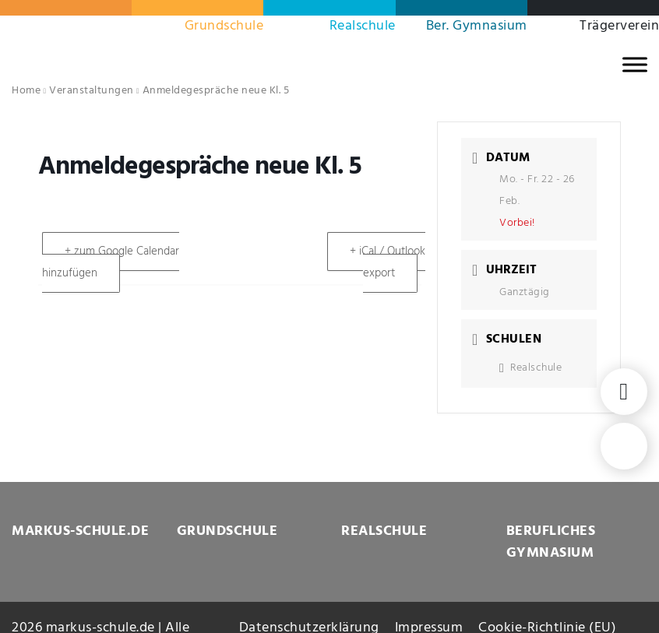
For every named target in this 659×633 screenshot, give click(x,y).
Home (26, 91)
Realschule (363, 26)
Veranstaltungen (91, 91)
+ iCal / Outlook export (387, 262)
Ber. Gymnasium (476, 26)
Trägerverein (619, 26)
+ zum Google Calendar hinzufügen (110, 262)
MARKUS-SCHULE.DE (80, 531)
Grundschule (224, 26)
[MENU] (634, 64)
